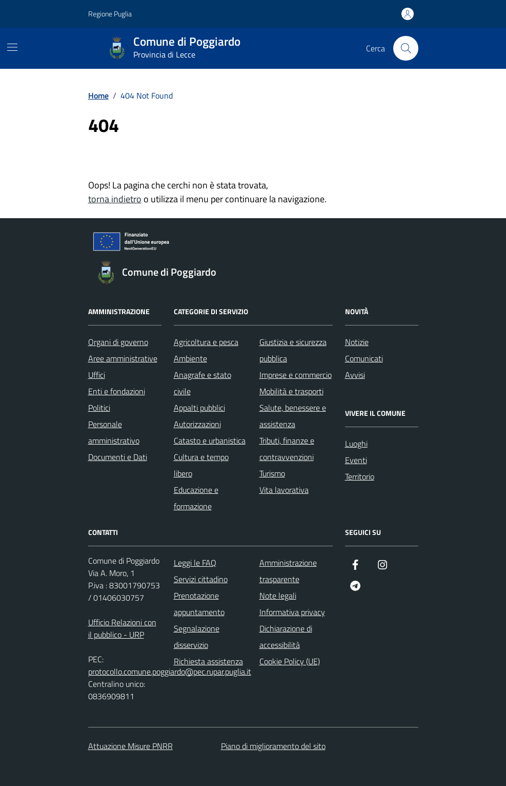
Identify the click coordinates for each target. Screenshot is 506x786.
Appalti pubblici (199, 407)
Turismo (272, 473)
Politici (99, 407)
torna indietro (114, 199)
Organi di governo (118, 342)
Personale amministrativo (113, 432)
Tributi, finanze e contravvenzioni (286, 448)
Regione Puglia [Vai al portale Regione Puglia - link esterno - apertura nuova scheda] (110, 13)
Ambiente (190, 358)
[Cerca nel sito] (405, 48)
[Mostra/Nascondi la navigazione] (12, 47)
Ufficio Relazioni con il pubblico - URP (122, 628)
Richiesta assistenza (208, 661)
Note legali (277, 595)
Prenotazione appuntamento (199, 603)
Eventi (356, 460)
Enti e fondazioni (116, 391)
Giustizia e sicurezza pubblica (293, 350)
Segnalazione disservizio (196, 636)
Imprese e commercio (295, 375)
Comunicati (364, 358)
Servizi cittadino (201, 579)
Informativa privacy (292, 612)
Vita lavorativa (284, 490)
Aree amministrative (122, 358)
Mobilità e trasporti (291, 391)
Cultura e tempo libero (201, 465)
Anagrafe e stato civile (202, 383)
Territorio (359, 476)
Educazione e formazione (196, 498)
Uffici (96, 375)
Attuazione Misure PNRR (130, 746)
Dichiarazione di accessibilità (285, 636)
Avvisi (355, 375)
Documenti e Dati (117, 457)
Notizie (357, 342)
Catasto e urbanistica (210, 440)
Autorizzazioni (197, 424)
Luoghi (356, 443)
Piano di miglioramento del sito (273, 746)
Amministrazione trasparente (288, 571)
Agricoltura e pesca (206, 342)
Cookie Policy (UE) (289, 661)
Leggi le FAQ (195, 563)
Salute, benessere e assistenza (292, 415)
